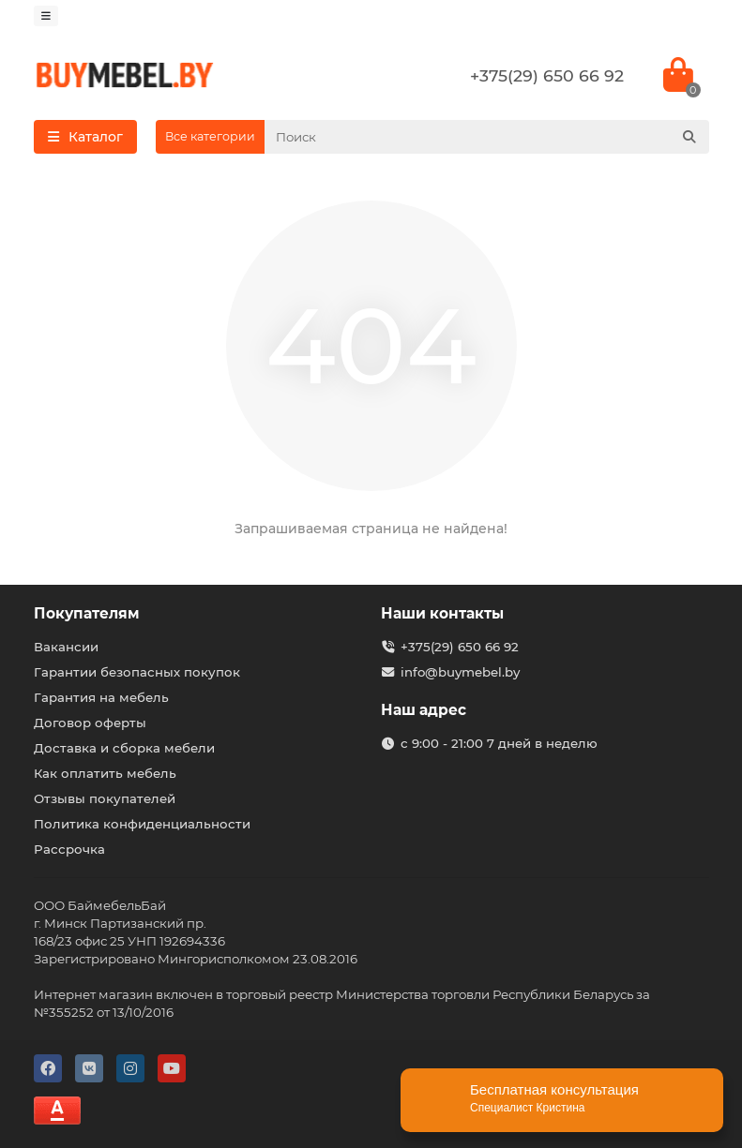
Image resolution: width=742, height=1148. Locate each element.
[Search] (487, 137)
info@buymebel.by (460, 671)
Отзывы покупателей (104, 798)
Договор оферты (90, 722)
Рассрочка (69, 849)
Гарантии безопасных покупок (137, 671)
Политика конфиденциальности (142, 823)
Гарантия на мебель (101, 697)
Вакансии (66, 646)
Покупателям (87, 613)
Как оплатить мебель (105, 773)
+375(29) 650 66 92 (547, 75)
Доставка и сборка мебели (124, 747)
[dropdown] (46, 16)
